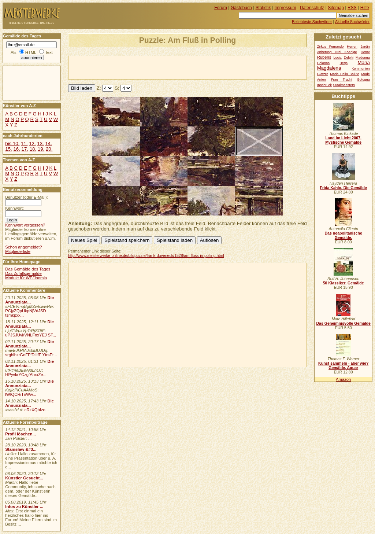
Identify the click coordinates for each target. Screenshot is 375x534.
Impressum (285, 7)
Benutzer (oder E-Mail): (26, 197)
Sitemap (336, 7)
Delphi (348, 57)
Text (49, 52)
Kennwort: (14, 208)
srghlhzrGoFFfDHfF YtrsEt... (31, 355)
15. (8, 149)
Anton (321, 79)
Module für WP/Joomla (26, 278)
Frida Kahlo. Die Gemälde (343, 187)
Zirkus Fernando (330, 46)
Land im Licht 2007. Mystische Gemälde (343, 140)
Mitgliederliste (17, 251)
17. (25, 149)
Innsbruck (324, 85)
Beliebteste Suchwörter (312, 21)
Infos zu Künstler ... (24, 506)
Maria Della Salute (344, 74)
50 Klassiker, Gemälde (343, 283)
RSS (352, 7)
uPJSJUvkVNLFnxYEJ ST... (30, 335)
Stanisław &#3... (20, 449)
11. (24, 143)
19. (41, 149)
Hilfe (364, 7)
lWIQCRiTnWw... (20, 394)
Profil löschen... (20, 434)
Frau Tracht (341, 79)
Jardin (365, 46)
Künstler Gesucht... (24, 478)
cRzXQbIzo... (37, 410)
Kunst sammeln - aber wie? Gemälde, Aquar (343, 365)
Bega (344, 63)
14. (48, 143)
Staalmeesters (344, 85)
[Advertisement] (154, 67)
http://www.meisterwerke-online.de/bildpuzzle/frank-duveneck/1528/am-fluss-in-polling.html (146, 255)
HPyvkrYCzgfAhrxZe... (26, 374)
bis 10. (12, 143)
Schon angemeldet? (23, 247)
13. (40, 143)
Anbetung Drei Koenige (337, 52)
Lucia (338, 57)
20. (49, 149)
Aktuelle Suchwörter (352, 21)
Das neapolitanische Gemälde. (343, 235)
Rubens (324, 57)
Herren (352, 46)
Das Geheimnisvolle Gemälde (343, 323)
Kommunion (361, 68)
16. (16, 149)
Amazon (343, 379)
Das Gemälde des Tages (27, 269)
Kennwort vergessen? (25, 225)
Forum (220, 7)
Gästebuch (241, 7)
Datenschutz (312, 7)
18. (33, 149)
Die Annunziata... (29, 299)
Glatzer (322, 74)
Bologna (363, 79)
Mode (365, 74)
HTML (30, 52)
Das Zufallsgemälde (23, 273)
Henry (365, 52)
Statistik (263, 7)
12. (32, 143)
